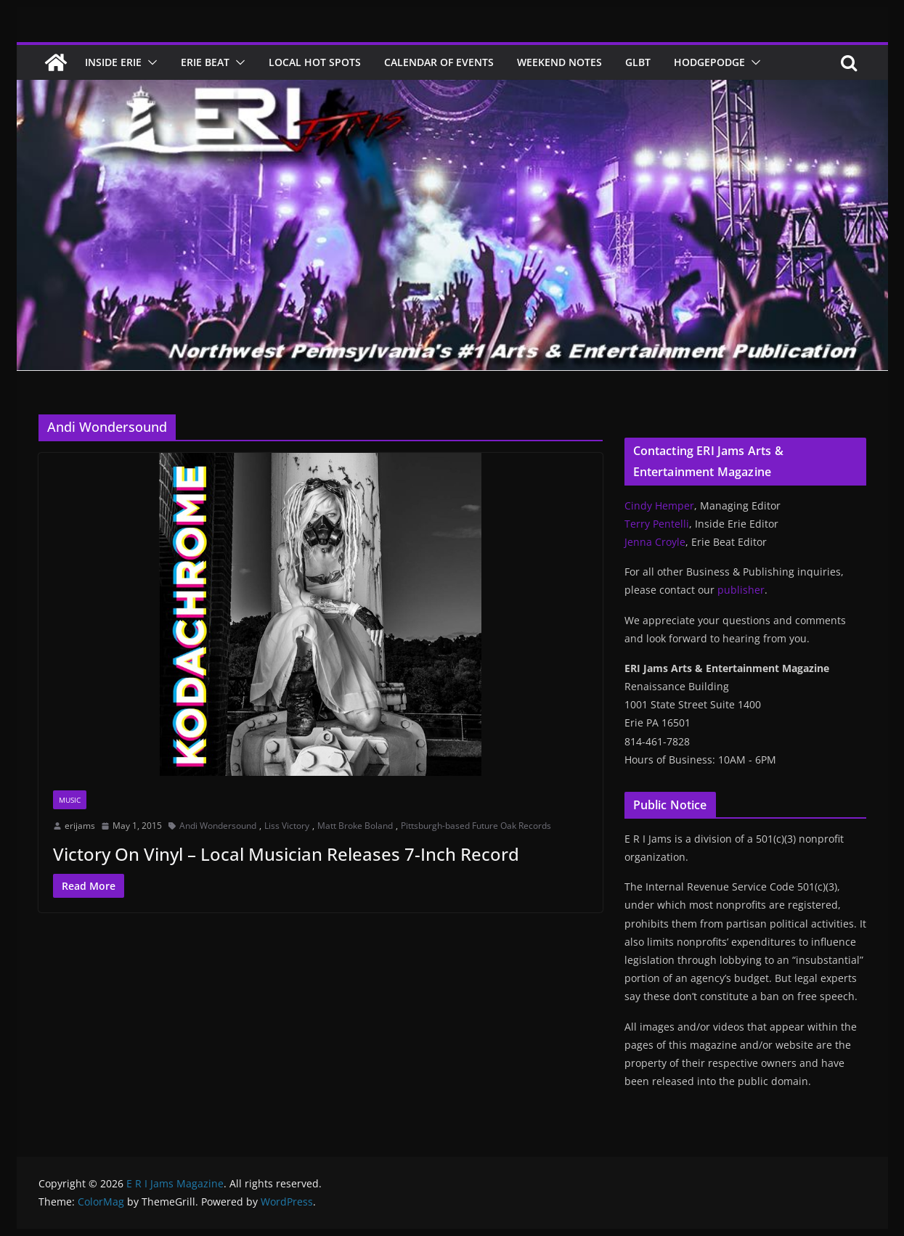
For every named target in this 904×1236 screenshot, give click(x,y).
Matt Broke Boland (355, 825)
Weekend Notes (559, 62)
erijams (80, 825)
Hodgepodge (709, 62)
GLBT (638, 62)
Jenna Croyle (654, 542)
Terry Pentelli (656, 524)
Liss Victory (286, 825)
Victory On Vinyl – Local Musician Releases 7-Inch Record (286, 854)
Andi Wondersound (217, 825)
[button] (150, 62)
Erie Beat (205, 62)
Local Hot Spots (315, 62)
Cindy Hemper (659, 505)
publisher (741, 590)
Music (70, 800)
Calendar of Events (439, 62)
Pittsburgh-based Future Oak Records (476, 825)
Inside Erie (113, 62)
